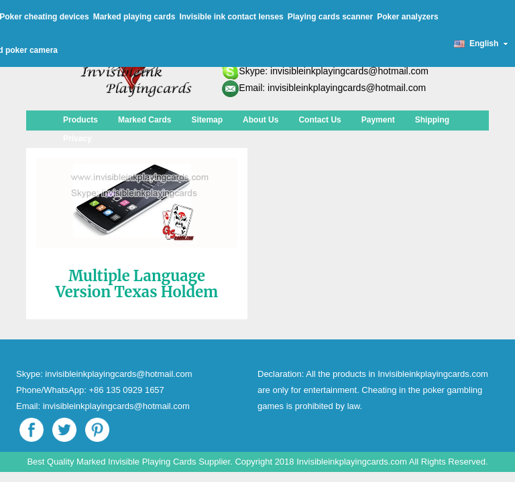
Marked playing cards (134, 16)
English (481, 43)
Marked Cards (144, 120)
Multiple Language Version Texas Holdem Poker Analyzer (137, 291)
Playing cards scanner (330, 16)
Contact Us (319, 120)
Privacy (77, 138)
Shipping (432, 120)
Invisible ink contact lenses (231, 16)
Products (80, 120)
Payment (378, 120)
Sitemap (207, 120)
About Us (260, 120)
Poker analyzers (407, 16)
